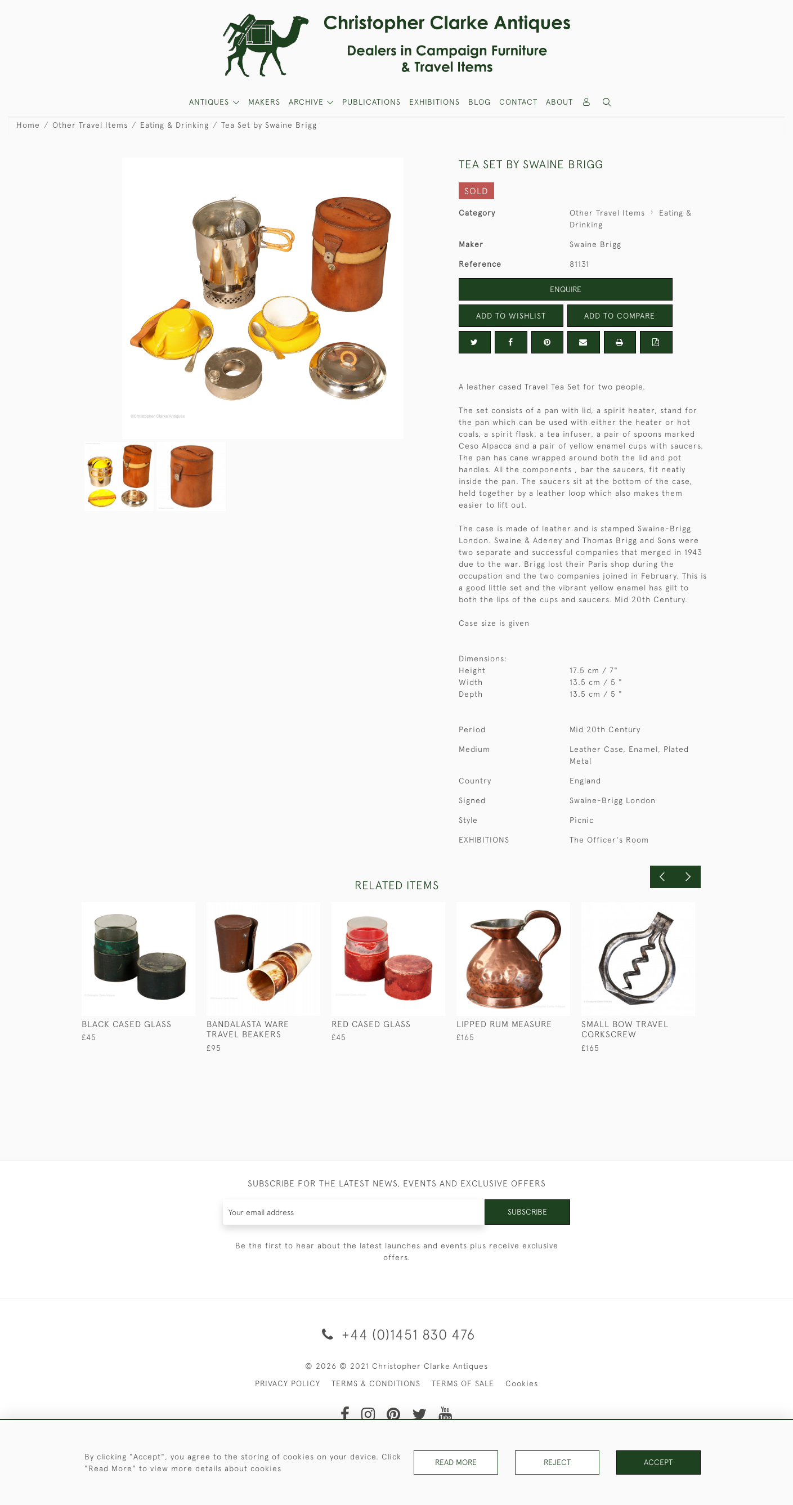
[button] (606, 102)
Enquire (565, 289)
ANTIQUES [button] (210, 101)
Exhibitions (434, 101)
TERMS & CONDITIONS (375, 1383)
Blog (479, 101)
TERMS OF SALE (463, 1383)
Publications (371, 101)
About (559, 101)
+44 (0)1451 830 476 (396, 1334)
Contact (518, 101)
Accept (658, 1462)
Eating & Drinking (174, 124)
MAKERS (264, 101)
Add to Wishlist (511, 315)
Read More (456, 1462)
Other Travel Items (90, 124)
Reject (557, 1462)
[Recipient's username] (354, 1212)
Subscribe (527, 1211)
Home (28, 124)
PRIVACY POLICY (287, 1383)
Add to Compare (619, 315)
